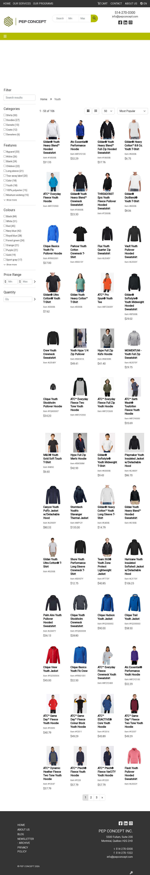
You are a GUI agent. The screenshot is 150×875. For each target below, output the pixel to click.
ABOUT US (23, 829)
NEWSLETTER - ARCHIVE (25, 840)
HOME (7, 3)
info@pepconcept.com (125, 16)
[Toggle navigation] (5, 36)
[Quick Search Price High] (85, 18)
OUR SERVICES (22, 3)
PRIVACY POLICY (22, 849)
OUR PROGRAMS (43, 3)
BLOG (20, 834)
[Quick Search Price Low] (73, 18)
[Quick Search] (59, 18)
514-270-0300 (125, 13)
